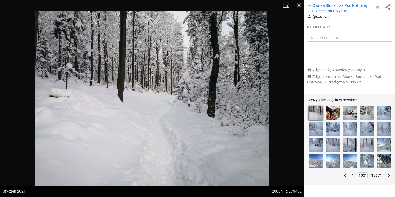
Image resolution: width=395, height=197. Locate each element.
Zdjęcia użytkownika (336, 70)
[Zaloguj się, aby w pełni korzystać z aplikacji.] (377, 7)
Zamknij (299, 5)
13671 (376, 175)
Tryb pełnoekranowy (288, 5)
